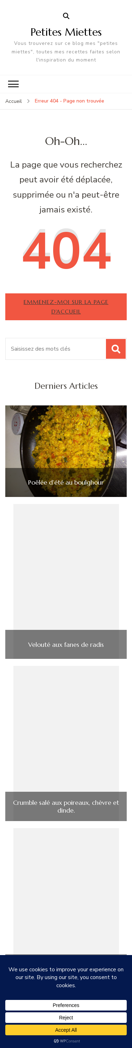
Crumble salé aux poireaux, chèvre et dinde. (66, 806)
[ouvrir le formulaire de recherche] (66, 16)
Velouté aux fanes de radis (66, 645)
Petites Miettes (66, 32)
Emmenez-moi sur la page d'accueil (66, 306)
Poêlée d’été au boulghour (66, 482)
